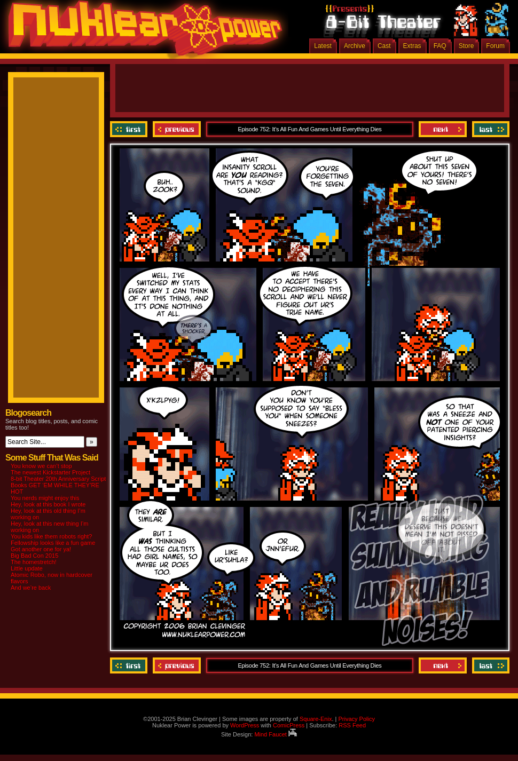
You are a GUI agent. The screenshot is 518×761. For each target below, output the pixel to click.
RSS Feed (352, 725)
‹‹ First (130, 129)
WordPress (244, 725)
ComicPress (288, 725)
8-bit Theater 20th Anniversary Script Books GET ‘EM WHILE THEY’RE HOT (58, 485)
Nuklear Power (141, 32)
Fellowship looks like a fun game (53, 543)
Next (442, 129)
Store (466, 46)
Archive (354, 46)
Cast (384, 46)
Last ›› (489, 129)
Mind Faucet (275, 734)
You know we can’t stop (41, 466)
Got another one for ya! (41, 549)
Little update (27, 568)
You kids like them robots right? (51, 536)
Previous (176, 129)
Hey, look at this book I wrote (48, 504)
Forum (495, 46)
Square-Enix (316, 719)
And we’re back (31, 587)
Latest (323, 46)
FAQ (440, 46)
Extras (412, 46)
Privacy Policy (356, 719)
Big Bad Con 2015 (34, 555)
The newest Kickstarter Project (50, 472)
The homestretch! (34, 562)
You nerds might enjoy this (45, 498)
